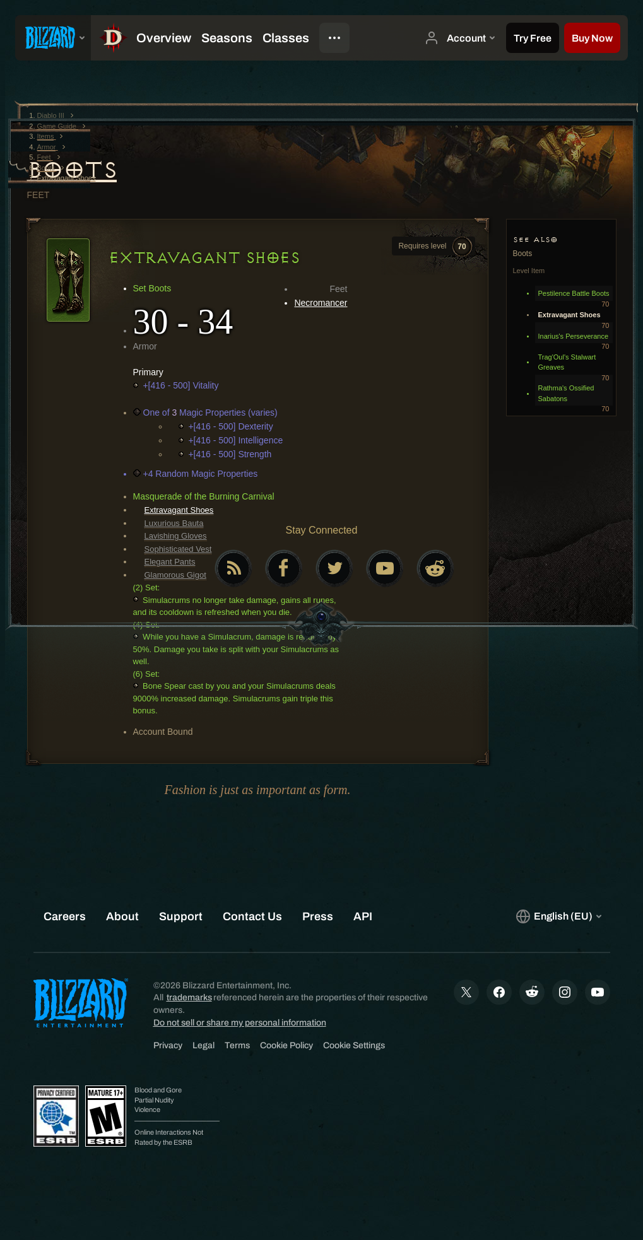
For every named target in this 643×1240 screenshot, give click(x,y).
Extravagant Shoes (179, 510)
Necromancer (320, 303)
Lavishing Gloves (176, 536)
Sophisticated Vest (178, 549)
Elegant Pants (170, 561)
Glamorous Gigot (175, 575)
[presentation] (53, 38)
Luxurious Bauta (174, 523)
